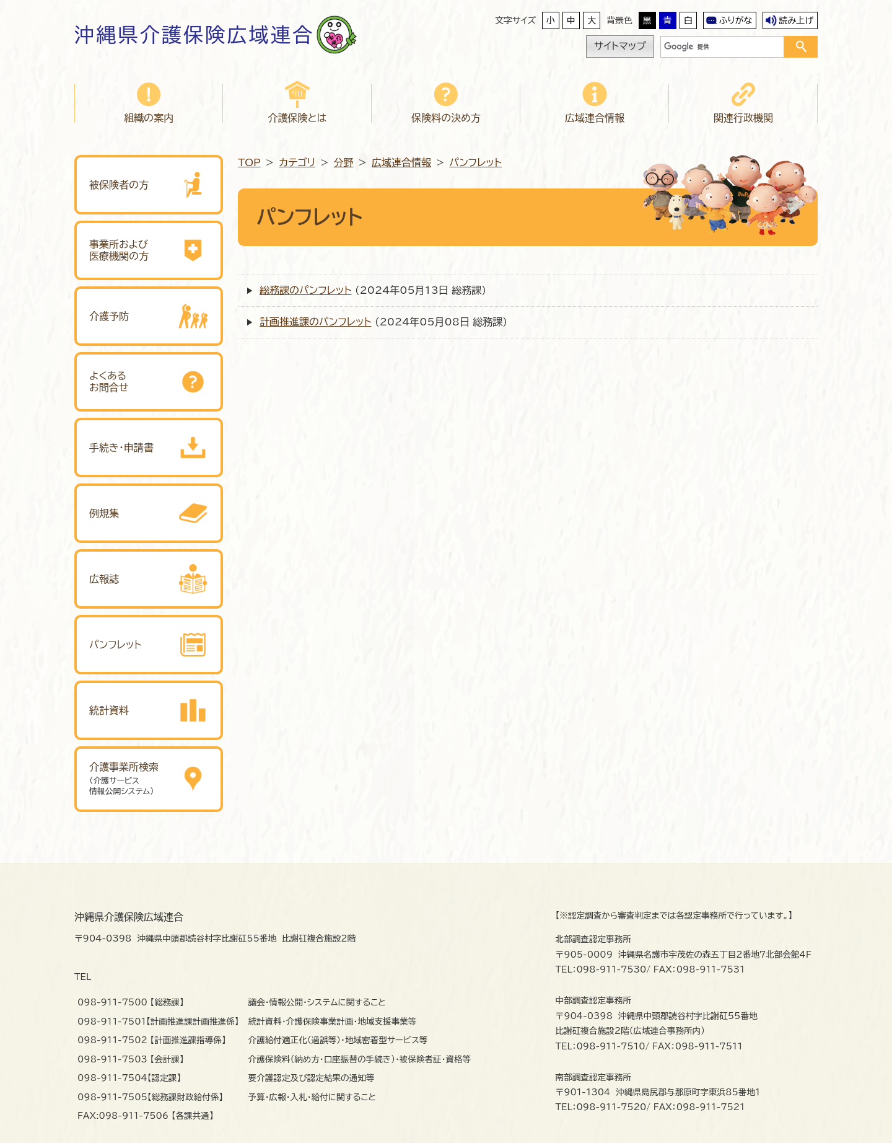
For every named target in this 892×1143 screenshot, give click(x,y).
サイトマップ (620, 46)
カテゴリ (297, 162)
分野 (344, 162)
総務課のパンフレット (305, 290)
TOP (249, 162)
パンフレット (475, 162)
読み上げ (796, 20)
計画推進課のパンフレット (315, 322)
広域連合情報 (401, 162)
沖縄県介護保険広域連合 (194, 35)
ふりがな (736, 20)
